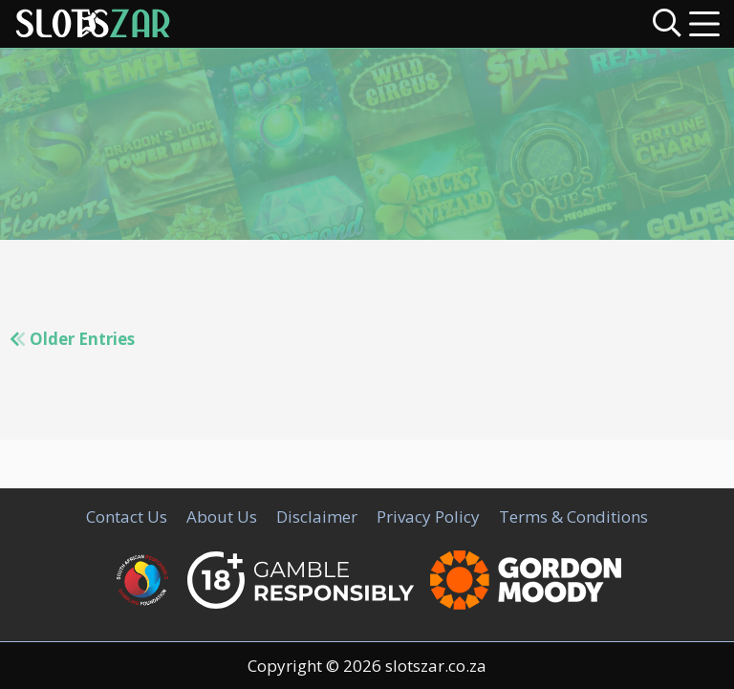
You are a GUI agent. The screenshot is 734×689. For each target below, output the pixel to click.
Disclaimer (316, 517)
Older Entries (72, 339)
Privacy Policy (428, 517)
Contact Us (126, 517)
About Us (221, 517)
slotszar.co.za (435, 666)
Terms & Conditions (573, 517)
